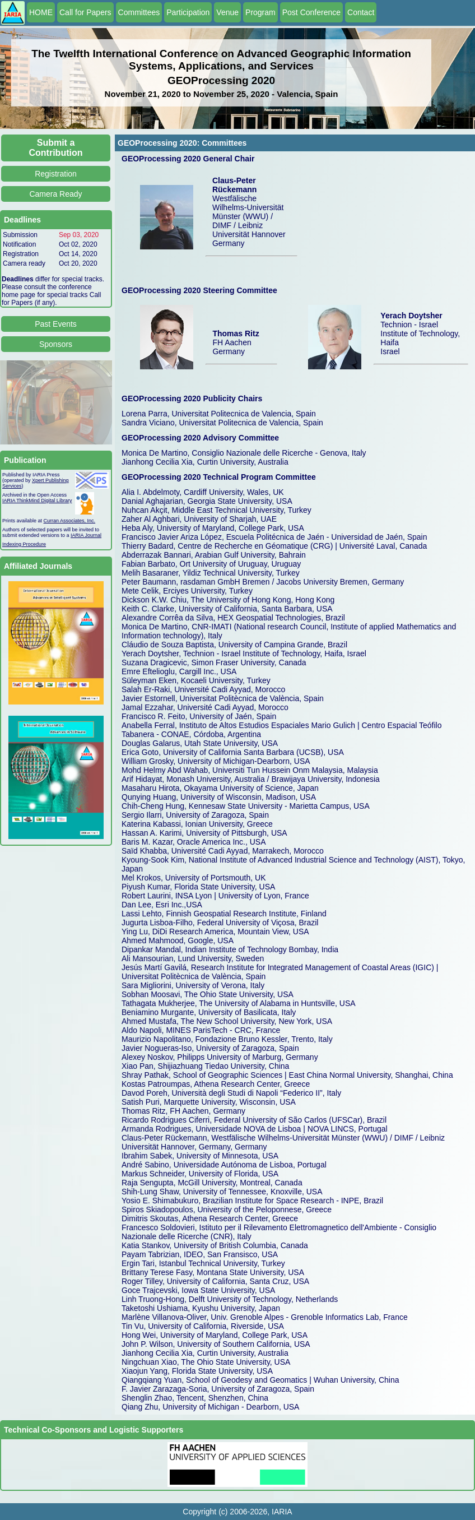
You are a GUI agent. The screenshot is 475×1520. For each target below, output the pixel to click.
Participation (187, 12)
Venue (227, 12)
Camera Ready (55, 193)
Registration (56, 173)
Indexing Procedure (24, 544)
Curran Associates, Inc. (70, 520)
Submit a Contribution (56, 147)
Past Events (56, 323)
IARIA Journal (86, 535)
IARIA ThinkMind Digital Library (37, 500)
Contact (360, 12)
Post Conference (311, 12)
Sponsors (55, 344)
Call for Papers (85, 12)
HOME (41, 12)
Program (260, 12)
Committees (139, 12)
